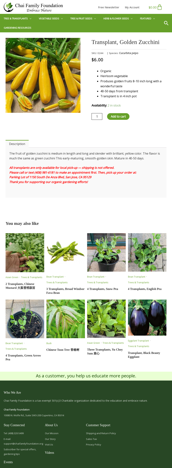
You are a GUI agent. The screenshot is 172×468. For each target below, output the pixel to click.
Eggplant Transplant (138, 340)
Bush (49, 343)
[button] (167, 23)
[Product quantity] (97, 116)
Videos (49, 453)
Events (8, 462)
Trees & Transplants (31, 277)
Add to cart (118, 116)
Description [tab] (17, 144)
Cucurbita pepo (128, 53)
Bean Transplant (55, 276)
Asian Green (12, 277)
